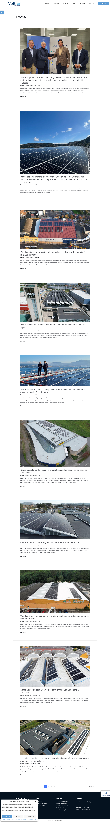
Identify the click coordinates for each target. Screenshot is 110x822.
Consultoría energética (62, 810)
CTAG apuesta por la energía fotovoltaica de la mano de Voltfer (49, 542)
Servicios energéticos (61, 803)
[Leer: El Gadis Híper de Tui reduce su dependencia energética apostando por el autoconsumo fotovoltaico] (55, 737)
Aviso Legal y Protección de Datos (28, 819)
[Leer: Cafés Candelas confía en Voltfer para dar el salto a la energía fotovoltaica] (55, 666)
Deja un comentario (25, 85)
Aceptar (7, 816)
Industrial (56, 3)
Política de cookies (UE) (42, 805)
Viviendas (65, 3)
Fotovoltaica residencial (62, 805)
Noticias (33, 85)
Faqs (74, 3)
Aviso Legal (39, 801)
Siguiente (92, 786)
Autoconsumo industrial (62, 801)
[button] (2, 12)
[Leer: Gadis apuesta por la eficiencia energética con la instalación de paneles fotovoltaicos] (55, 443)
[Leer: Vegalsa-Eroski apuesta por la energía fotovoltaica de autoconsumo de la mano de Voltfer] (55, 591)
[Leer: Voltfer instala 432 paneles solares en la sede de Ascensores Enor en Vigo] (55, 302)
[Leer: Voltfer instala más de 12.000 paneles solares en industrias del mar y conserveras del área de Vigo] (55, 370)
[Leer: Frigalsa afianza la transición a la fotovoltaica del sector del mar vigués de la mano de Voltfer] (55, 229)
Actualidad (82, 3)
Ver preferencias (30, 816)
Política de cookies (6, 819)
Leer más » (23, 96)
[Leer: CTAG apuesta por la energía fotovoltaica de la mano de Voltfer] (55, 519)
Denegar (18, 816)
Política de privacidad (15, 819)
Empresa (46, 3)
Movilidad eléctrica (61, 808)
